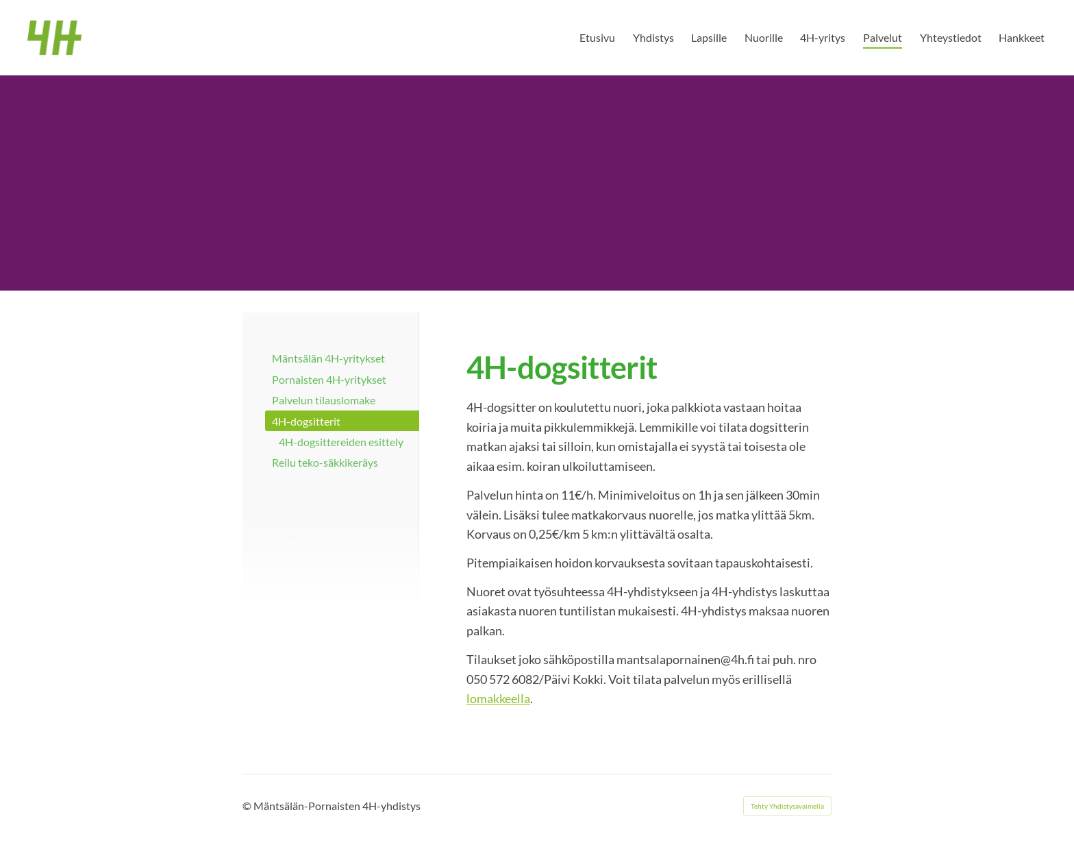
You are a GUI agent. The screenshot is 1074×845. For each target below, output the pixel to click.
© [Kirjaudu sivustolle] (247, 805)
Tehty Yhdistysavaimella (787, 806)
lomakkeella (498, 698)
